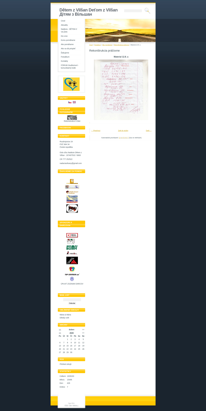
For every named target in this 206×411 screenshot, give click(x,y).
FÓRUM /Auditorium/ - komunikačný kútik (70, 66)
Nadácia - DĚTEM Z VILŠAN (69, 30)
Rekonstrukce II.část (72, 121)
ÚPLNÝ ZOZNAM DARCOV (72, 284)
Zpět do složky (123, 131)
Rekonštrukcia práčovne (121, 45)
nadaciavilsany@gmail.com (71, 163)
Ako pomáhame (67, 44)
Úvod (63, 21)
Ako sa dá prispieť (68, 49)
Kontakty (64, 61)
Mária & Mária (65, 315)
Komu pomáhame (68, 40)
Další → (149, 131)
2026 (72, 333)
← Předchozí (95, 131)
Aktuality (64, 25)
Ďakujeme (65, 53)
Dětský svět (64, 318)
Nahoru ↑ (76, 405)
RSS (66, 405)
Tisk (70, 405)
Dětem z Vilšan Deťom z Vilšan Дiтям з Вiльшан (89, 12)
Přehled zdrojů (65, 364)
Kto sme (64, 36)
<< (60, 330)
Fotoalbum (65, 57)
